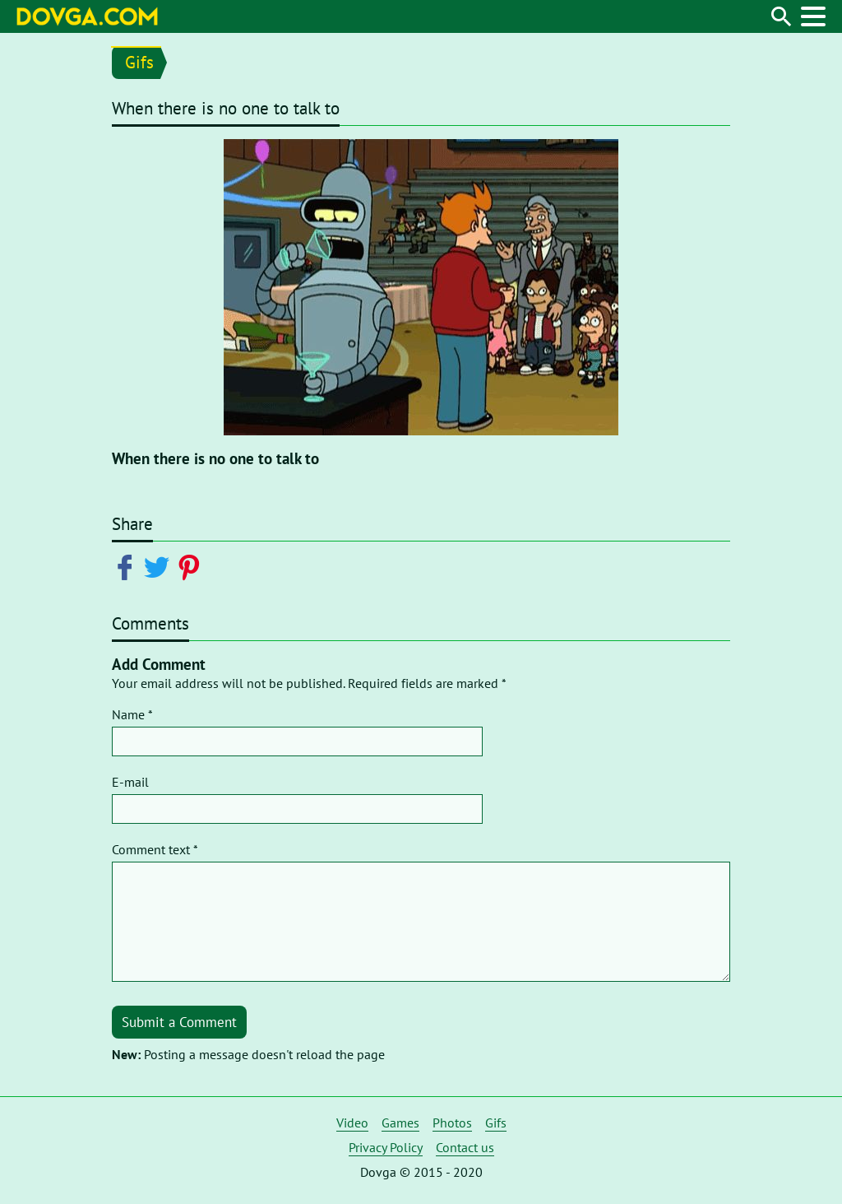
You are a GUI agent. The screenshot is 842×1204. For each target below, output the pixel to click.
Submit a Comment (179, 1022)
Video (352, 1122)
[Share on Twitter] (160, 566)
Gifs (139, 62)
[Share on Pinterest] (192, 566)
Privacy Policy (386, 1147)
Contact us (465, 1147)
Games (400, 1122)
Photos (452, 1122)
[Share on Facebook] (128, 566)
